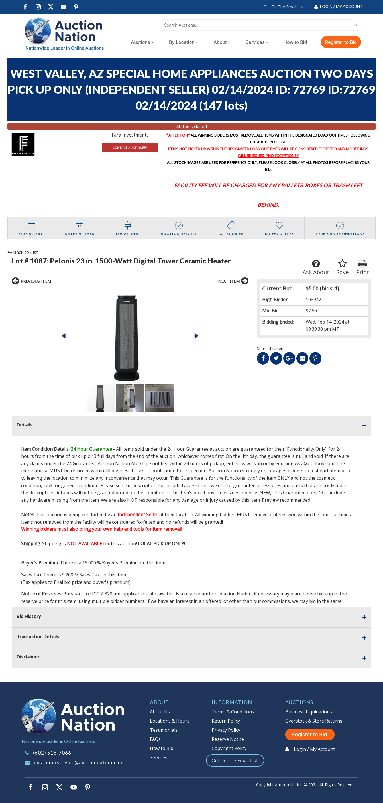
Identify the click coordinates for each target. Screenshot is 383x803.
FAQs (155, 739)
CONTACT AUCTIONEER (130, 147)
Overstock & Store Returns (313, 721)
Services (255, 42)
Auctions (140, 42)
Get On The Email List (284, 6)
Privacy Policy (226, 730)
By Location (182, 42)
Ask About (316, 267)
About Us (160, 712)
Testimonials (164, 730)
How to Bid (295, 42)
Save (343, 267)
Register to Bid (341, 42)
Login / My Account (341, 6)
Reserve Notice (228, 739)
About (220, 42)
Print (362, 267)
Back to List (22, 252)
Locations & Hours (170, 721)
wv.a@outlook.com (314, 463)
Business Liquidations (308, 712)
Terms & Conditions (233, 712)
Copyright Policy (229, 748)
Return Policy (226, 721)
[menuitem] (141, 42)
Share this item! (271, 348)
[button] (64, 335)
